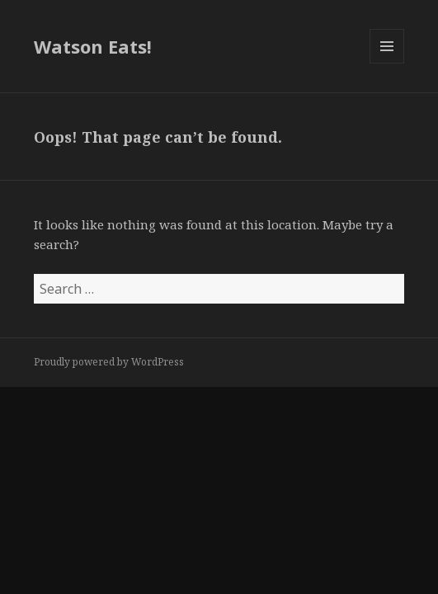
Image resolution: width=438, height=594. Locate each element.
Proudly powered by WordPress (109, 362)
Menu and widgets (387, 63)
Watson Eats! (93, 46)
